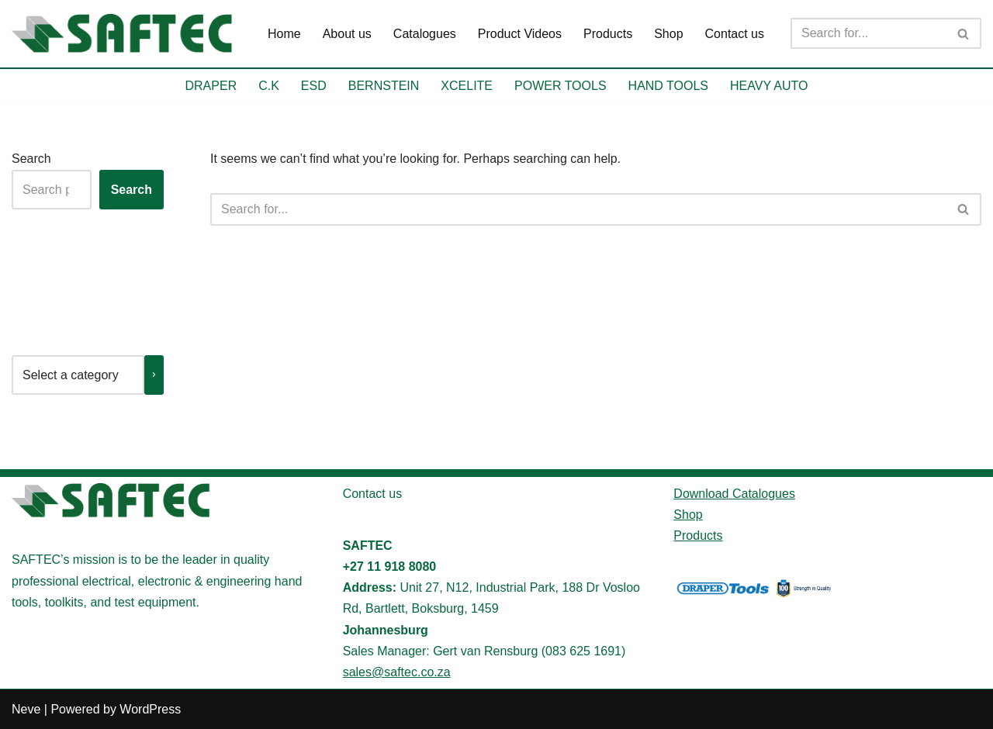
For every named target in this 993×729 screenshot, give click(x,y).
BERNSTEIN (384, 85)
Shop (668, 33)
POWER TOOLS (560, 85)
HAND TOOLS (668, 85)
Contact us (734, 33)
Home (284, 33)
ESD (314, 85)
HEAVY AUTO (769, 85)
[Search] (868, 33)
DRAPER (211, 85)
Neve (26, 709)
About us (347, 33)
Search (31, 158)
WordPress (150, 709)
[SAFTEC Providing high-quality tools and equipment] (126, 34)
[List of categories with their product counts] (78, 375)
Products (607, 33)
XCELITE (467, 85)
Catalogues (424, 33)
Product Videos (520, 33)
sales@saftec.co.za (397, 672)
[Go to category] (154, 375)
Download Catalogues (734, 493)
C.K (268, 85)
